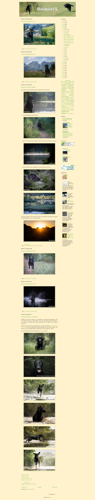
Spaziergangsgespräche (65, 107)
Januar (65, 59)
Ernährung (68, 91)
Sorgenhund (63, 106)
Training (72, 108)
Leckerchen (71, 101)
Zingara (63, 113)
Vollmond (68, 110)
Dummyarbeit (63, 91)
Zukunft (67, 113)
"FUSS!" (69, 157)
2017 (64, 68)
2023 (64, 26)
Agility (73, 87)
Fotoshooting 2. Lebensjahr (25, 477)
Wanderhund (65, 148)
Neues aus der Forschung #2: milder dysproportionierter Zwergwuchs (68, 236)
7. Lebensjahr (69, 85)
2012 (64, 77)
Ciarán (31, 48)
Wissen (72, 110)
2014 (64, 74)
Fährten (72, 91)
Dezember (66, 29)
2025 (64, 22)
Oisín (65, 103)
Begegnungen (71, 88)
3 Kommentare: (27, 482)
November (66, 31)
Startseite (39, 487)
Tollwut (69, 181)
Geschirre (69, 223)
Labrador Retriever (64, 101)
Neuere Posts (24, 487)
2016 (64, 70)
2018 (64, 67)
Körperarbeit (63, 100)
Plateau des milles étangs (28, 87)
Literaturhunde (63, 102)
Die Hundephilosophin (67, 118)
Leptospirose (70, 212)
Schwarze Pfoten (66, 122)
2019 (64, 65)
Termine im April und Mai (67, 119)
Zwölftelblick (71, 113)
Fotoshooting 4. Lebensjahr (25, 474)
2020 (64, 63)
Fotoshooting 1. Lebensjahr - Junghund (26, 478)
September (66, 34)
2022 (64, 27)
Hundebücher (66, 98)
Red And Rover (70, 105)
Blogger (49, 497)
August (65, 47)
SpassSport (72, 106)
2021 (64, 61)
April (64, 54)
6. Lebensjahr (26, 48)
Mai (64, 52)
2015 (64, 72)
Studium (68, 108)
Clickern (72, 90)
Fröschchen (63, 95)
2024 (64, 24)
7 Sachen (63, 85)
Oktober (65, 32)
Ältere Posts (55, 487)
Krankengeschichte (70, 100)
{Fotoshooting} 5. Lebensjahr (29, 317)
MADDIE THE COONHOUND (65, 132)
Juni (64, 51)
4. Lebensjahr (65, 83)
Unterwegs (40, 245)
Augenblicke (64, 88)
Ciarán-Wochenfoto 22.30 (28, 251)
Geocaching (71, 95)
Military (72, 102)
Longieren (68, 102)
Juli (64, 49)
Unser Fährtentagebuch (71, 201)
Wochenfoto (34, 48)
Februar (65, 58)
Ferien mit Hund (35, 245)
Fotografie (72, 92)
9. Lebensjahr (68, 87)
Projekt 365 (69, 103)
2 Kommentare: (27, 244)
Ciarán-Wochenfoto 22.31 (28, 54)
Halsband (67, 97)
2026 (64, 20)
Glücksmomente (65, 96)
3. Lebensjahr (70, 82)
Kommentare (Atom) (30, 489)
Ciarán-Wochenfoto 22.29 (28, 284)
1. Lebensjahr (65, 80)
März (65, 56)
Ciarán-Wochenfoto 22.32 (28, 21)
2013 (64, 75)
